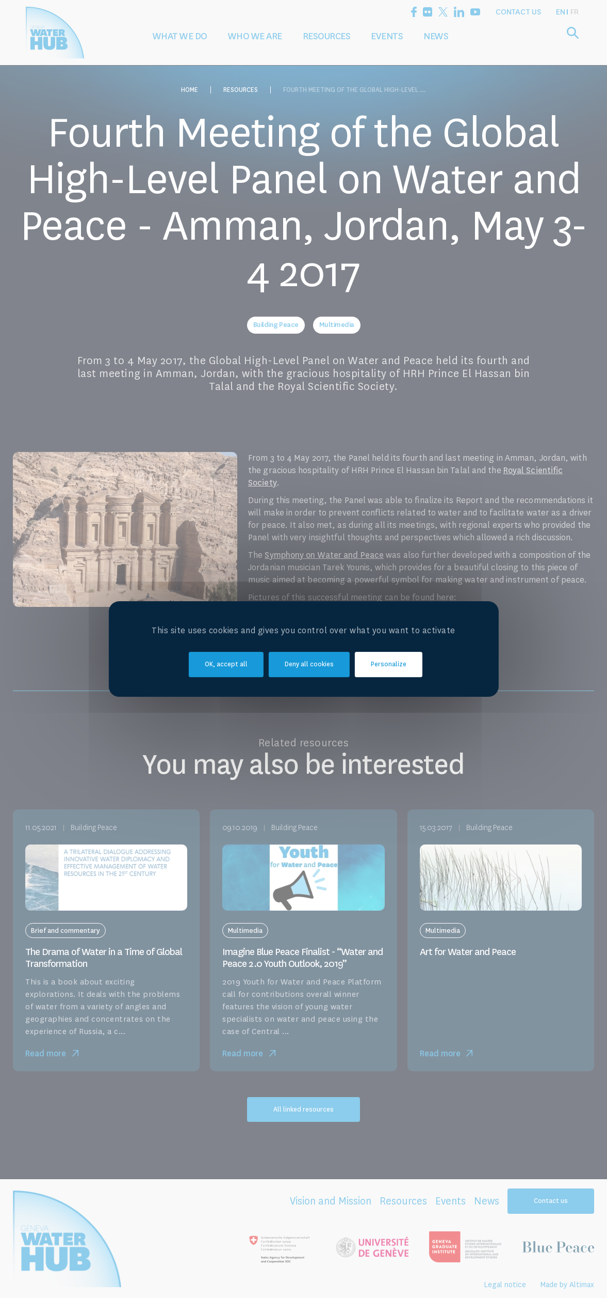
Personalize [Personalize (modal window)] (388, 665)
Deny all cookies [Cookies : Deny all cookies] (309, 665)
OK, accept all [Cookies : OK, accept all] (226, 665)
